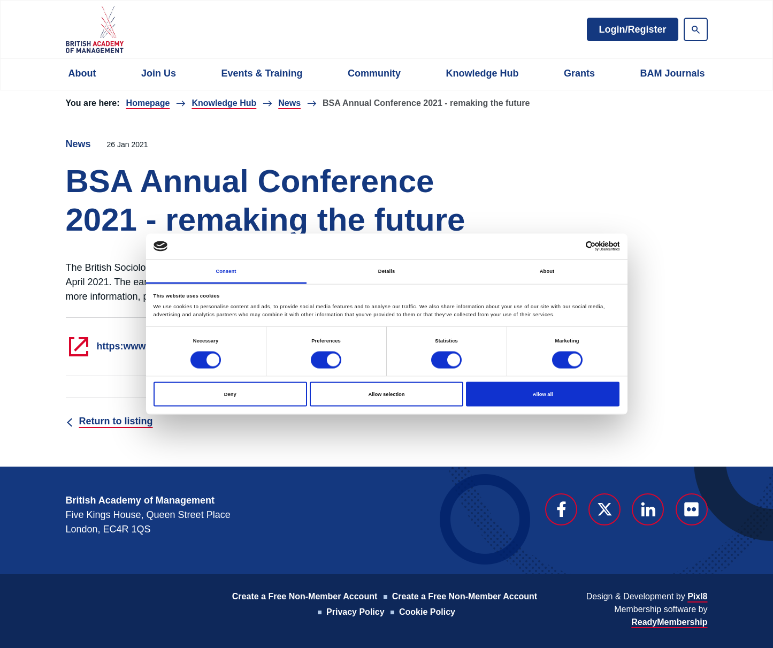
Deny (230, 394)
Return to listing (116, 421)
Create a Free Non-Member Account (304, 596)
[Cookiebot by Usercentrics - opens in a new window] (572, 246)
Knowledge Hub (482, 73)
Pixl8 (697, 596)
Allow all (543, 394)
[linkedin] (648, 509)
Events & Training (261, 73)
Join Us (158, 73)
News (289, 103)
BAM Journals (672, 73)
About (82, 73)
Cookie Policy (427, 611)
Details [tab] (386, 270)
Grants (579, 73)
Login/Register (632, 29)
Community (374, 73)
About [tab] (547, 270)
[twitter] (604, 509)
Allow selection (386, 394)
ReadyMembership (669, 622)
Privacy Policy (355, 611)
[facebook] (561, 509)
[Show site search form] (696, 29)
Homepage (148, 103)
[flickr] (692, 509)
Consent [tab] (226, 270)
